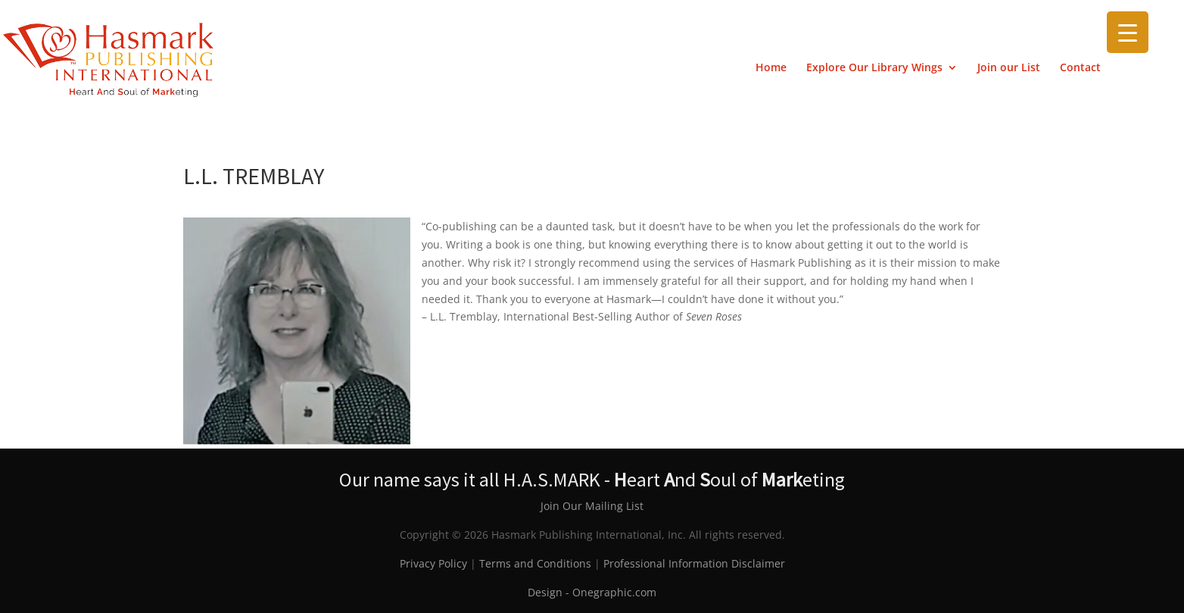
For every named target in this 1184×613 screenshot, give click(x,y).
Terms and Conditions (535, 563)
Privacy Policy (433, 563)
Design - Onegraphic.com (592, 592)
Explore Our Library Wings (874, 68)
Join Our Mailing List (592, 506)
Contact (1080, 68)
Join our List (1008, 68)
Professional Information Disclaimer (694, 563)
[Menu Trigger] (1127, 32)
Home (771, 68)
